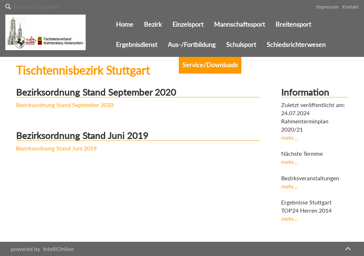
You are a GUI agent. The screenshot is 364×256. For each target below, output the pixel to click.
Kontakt (350, 7)
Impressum (327, 7)
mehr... (289, 137)
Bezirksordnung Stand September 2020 (64, 104)
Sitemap (284, 65)
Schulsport (241, 44)
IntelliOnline (58, 248)
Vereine (161, 65)
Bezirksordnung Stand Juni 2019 (56, 148)
